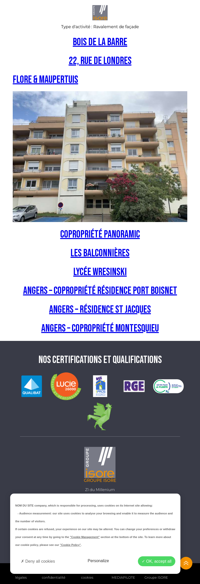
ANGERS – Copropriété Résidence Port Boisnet (100, 291)
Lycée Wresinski (100, 272)
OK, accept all (157, 561)
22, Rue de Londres (100, 61)
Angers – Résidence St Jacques (100, 310)
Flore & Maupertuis (45, 80)
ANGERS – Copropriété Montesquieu (100, 328)
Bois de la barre (100, 42)
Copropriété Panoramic (100, 234)
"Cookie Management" (85, 537)
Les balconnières (100, 253)
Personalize (98, 561)
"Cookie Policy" (70, 544)
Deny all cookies (38, 561)
